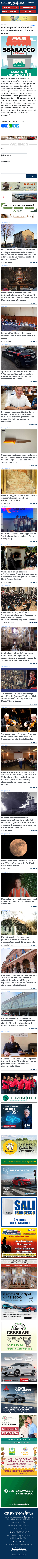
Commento (19, 167)
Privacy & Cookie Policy (19, 1555)
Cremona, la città (10, 8)
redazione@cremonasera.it (19, 1538)
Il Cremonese (28, 8)
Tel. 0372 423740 (19, 1547)
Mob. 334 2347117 (19, 1549)
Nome (14, 150)
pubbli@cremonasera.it (19, 1550)
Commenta (31, 176)
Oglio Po (28, 12)
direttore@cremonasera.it (19, 1532)
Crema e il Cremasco (10, 12)
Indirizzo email (14, 157)
